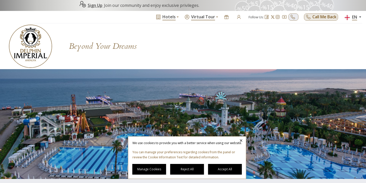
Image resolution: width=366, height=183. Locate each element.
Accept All (225, 169)
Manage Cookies (149, 169)
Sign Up (90, 5)
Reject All (187, 169)
